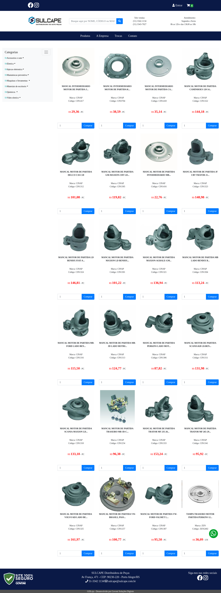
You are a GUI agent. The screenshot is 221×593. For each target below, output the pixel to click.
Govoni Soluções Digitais (123, 591)
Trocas (118, 35)
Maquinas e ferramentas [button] (16, 81)
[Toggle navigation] (46, 52)
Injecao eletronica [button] (13, 69)
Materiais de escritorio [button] (15, 86)
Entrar (177, 5)
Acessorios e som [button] (13, 58)
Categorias (11, 52)
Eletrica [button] (9, 64)
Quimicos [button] (10, 92)
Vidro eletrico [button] (12, 98)
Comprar (88, 125)
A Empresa (102, 35)
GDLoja (90, 591)
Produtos (85, 35)
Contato (132, 35)
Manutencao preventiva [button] (16, 75)
